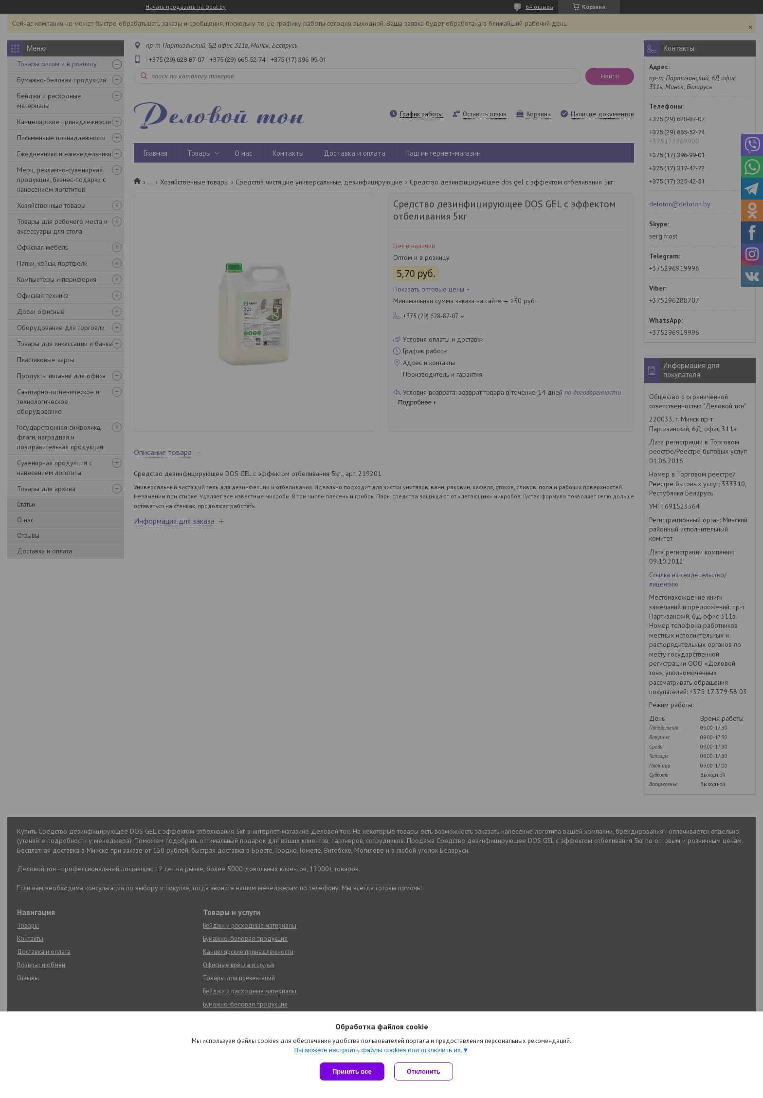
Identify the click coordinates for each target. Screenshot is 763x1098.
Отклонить (423, 1071)
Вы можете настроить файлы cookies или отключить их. (378, 1050)
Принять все (352, 1071)
